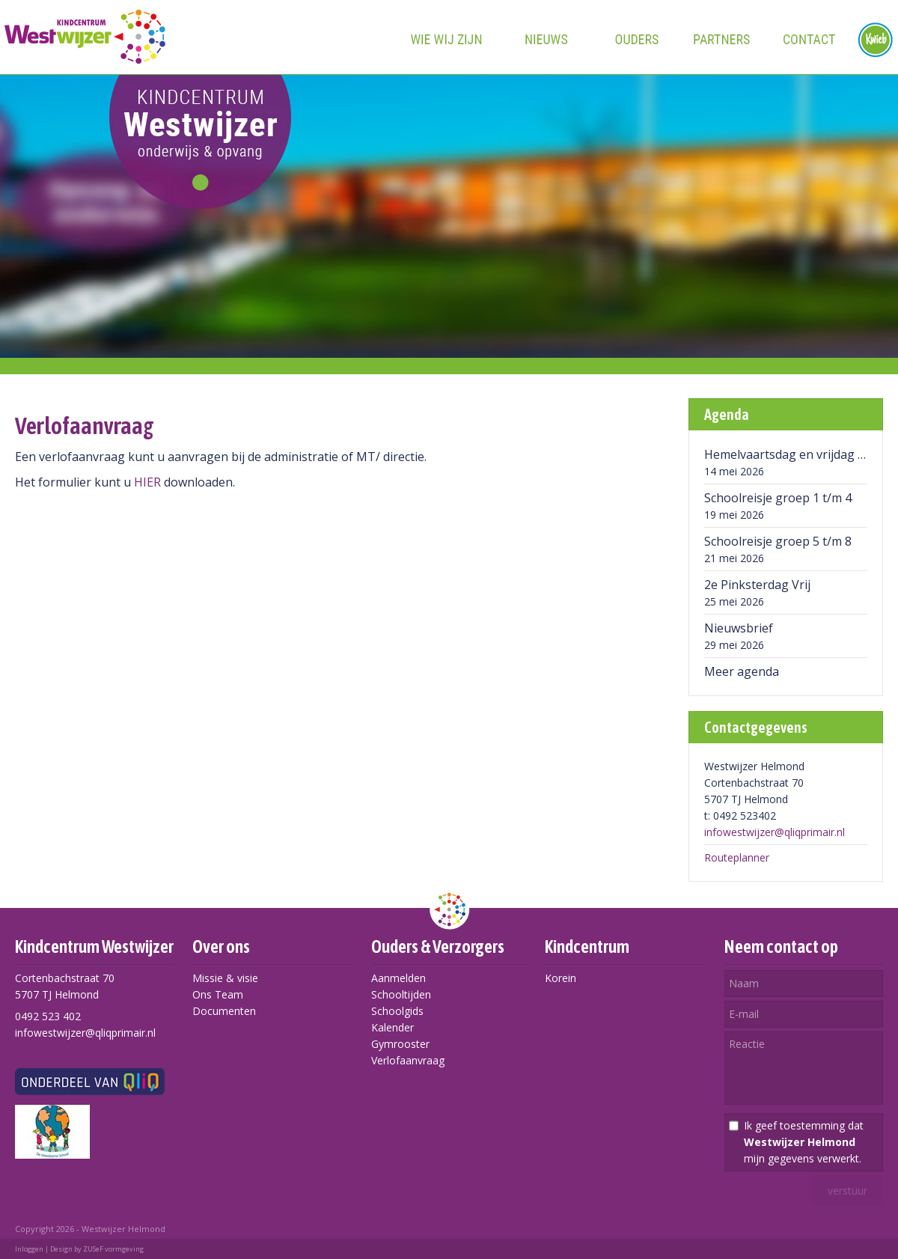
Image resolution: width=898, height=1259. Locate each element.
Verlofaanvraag (408, 1060)
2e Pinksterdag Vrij (757, 584)
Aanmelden (398, 978)
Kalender (392, 1027)
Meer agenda (741, 671)
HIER (147, 482)
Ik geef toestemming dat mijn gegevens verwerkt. (804, 1141)
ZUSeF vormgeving (113, 1249)
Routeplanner (736, 857)
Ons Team (217, 994)
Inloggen (29, 1249)
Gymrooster (400, 1044)
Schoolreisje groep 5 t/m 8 (778, 541)
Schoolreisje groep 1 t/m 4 (778, 498)
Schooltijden (401, 994)
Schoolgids (397, 1011)
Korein (560, 978)
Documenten (224, 1011)
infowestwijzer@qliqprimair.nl (774, 832)
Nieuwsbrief (738, 628)
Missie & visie (225, 978)
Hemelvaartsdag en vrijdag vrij (789, 454)
